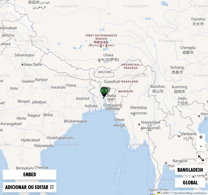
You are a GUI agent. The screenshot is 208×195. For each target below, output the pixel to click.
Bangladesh (190, 169)
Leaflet (163, 192)
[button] (104, 92)
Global (191, 182)
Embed (29, 174)
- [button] (201, 146)
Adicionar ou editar (29, 187)
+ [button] (201, 138)
